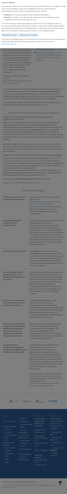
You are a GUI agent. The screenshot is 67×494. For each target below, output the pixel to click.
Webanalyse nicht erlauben (28, 35)
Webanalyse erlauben (10, 35)
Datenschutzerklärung (8, 44)
